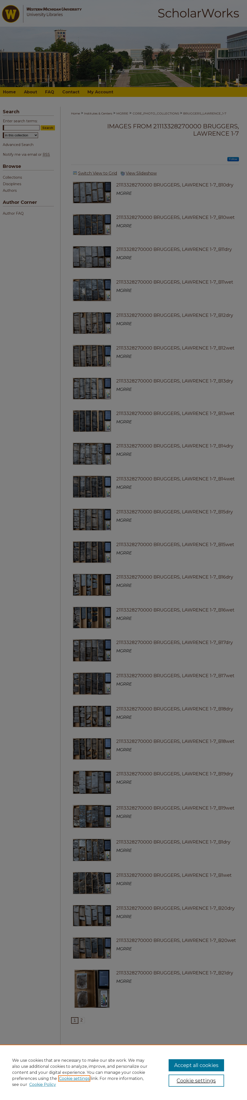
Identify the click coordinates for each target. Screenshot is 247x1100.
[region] (123, 1072)
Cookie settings (74, 1078)
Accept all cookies (196, 1065)
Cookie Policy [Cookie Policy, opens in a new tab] (42, 1084)
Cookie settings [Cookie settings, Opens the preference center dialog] (196, 1081)
